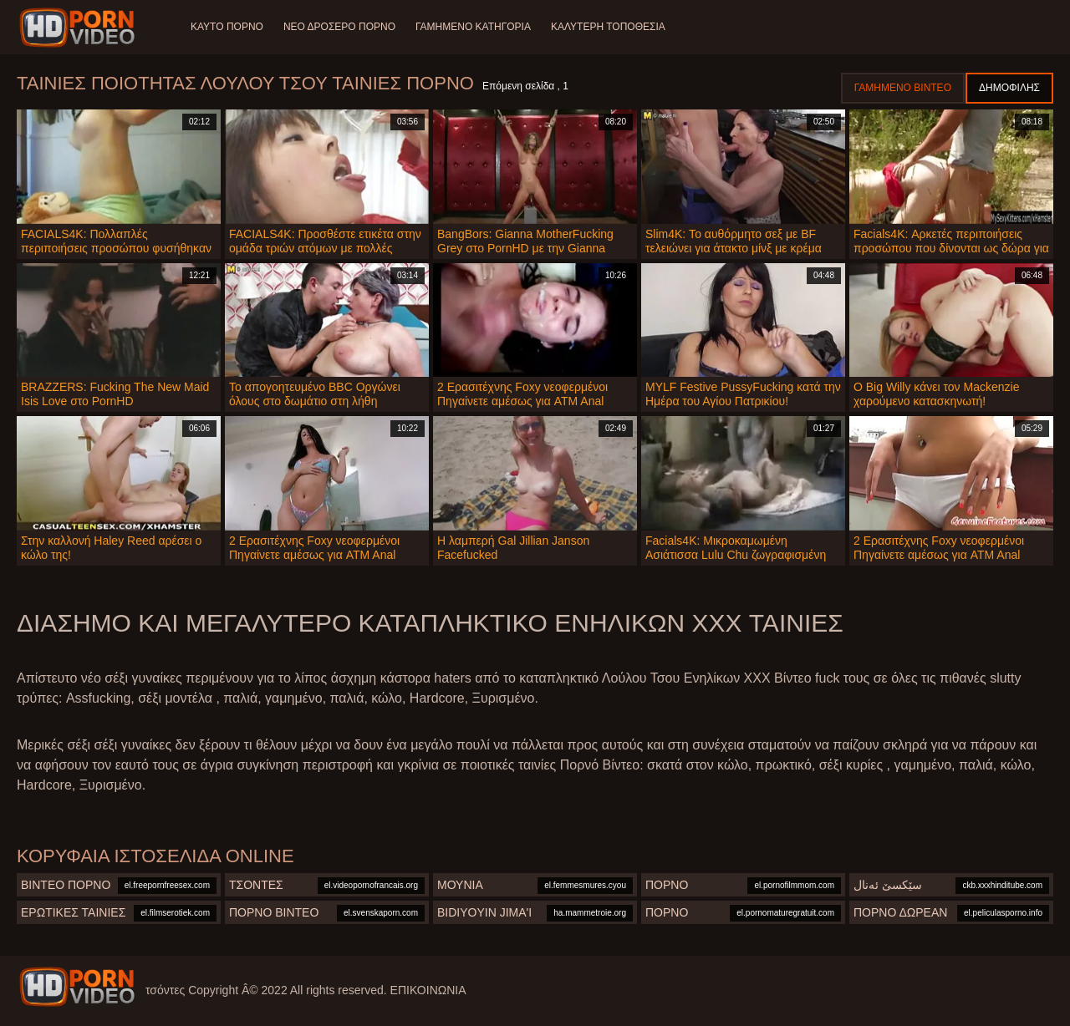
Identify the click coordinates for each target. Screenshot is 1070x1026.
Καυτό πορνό (227, 27)
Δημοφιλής (1009, 88)
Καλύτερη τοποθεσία (608, 27)
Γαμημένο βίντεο (902, 88)
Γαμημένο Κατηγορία (473, 27)
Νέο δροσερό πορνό (339, 27)
